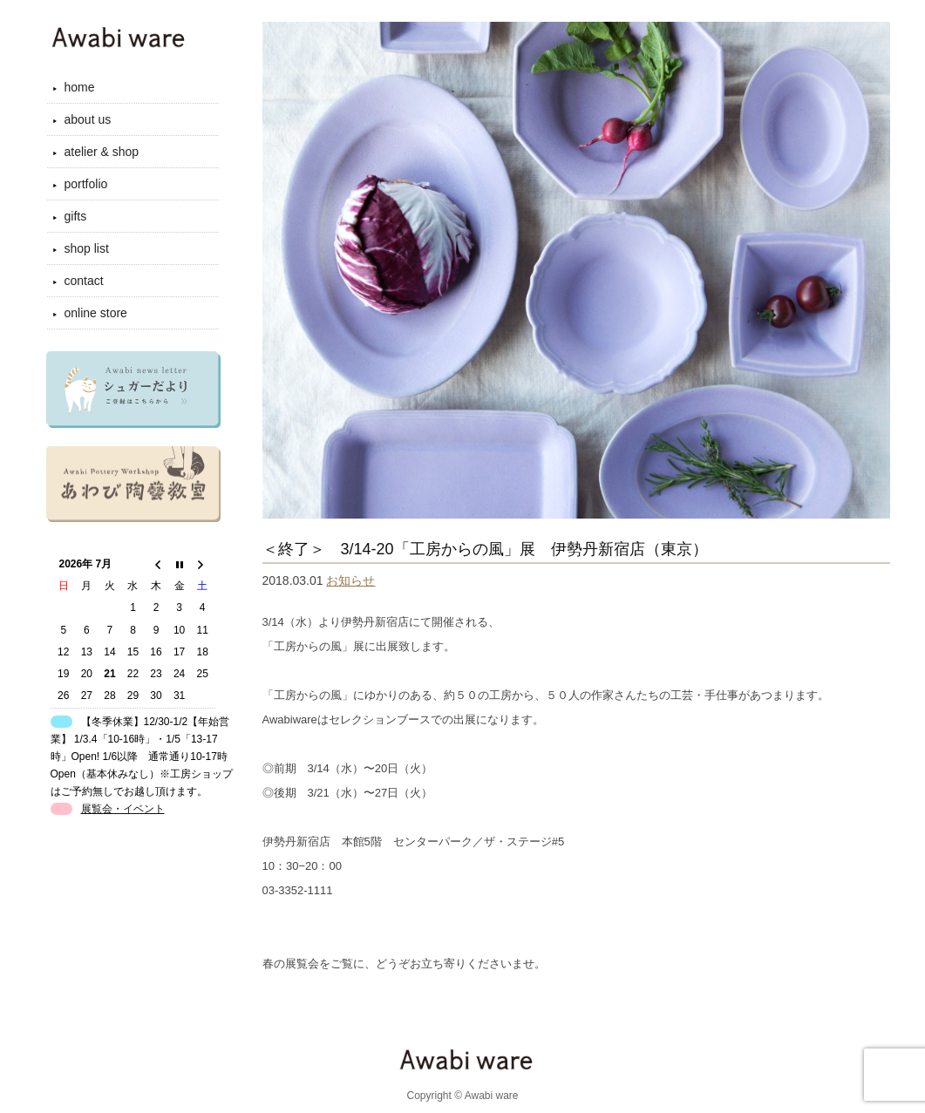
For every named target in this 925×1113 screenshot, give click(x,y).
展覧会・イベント (123, 809)
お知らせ (350, 580)
